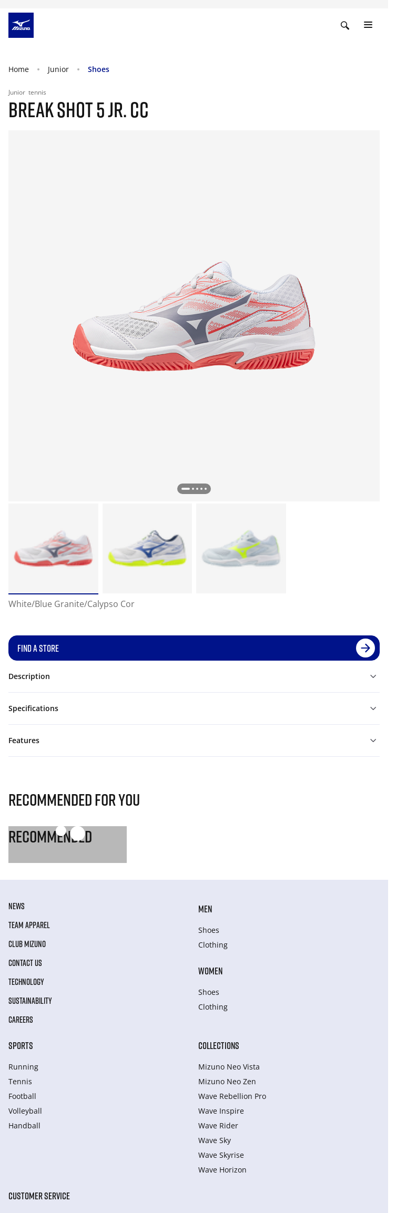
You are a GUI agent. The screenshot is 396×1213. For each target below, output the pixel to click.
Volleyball (25, 1111)
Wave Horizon (222, 1170)
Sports (20, 1045)
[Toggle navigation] (368, 25)
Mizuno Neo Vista (229, 1067)
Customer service (39, 1195)
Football (22, 1096)
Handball (24, 1125)
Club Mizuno (27, 944)
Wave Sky (214, 1140)
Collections (218, 1045)
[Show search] (345, 25)
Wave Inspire (221, 1111)
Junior (58, 69)
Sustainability (30, 1000)
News (16, 906)
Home (18, 69)
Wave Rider (218, 1125)
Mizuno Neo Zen (227, 1081)
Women (210, 970)
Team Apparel (29, 925)
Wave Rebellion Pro (232, 1096)
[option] (53, 548)
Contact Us (25, 963)
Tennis (20, 1081)
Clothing (213, 945)
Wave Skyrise (221, 1155)
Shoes (98, 69)
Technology (26, 981)
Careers (20, 1019)
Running (23, 1067)
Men (205, 908)
